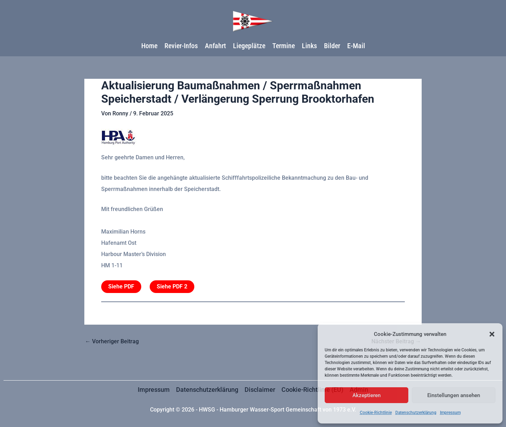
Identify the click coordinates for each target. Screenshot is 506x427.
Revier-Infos (181, 46)
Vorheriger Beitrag (112, 341)
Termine (283, 46)
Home (149, 46)
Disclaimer (260, 389)
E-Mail (356, 46)
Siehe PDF (121, 286)
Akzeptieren (366, 395)
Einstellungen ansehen (453, 395)
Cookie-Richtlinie (376, 412)
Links (309, 46)
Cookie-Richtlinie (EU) (312, 389)
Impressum (450, 412)
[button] (491, 334)
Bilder (332, 46)
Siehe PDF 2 (172, 286)
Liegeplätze (249, 46)
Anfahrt (215, 46)
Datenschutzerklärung (415, 412)
